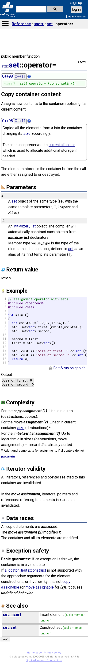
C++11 (20, 76)
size (27, 133)
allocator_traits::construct (25, 570)
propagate (8, 456)
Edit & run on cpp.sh (67, 368)
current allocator (62, 145)
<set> (39, 24)
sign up (76, 2)
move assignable (40, 587)
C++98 (7, 76)
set (50, 24)
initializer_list (24, 226)
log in (76, 9)
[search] (31, 9)
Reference (21, 24)
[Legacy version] (76, 16)
